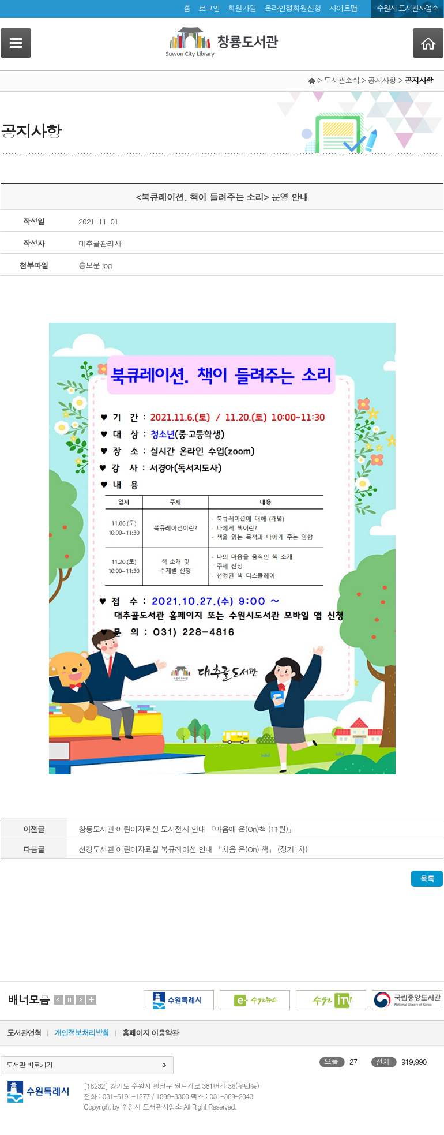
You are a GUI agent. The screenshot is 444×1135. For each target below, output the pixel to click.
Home (428, 43)
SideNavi (16, 43)
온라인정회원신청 (292, 7)
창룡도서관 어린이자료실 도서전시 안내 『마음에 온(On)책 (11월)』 (186, 828)
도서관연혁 (24, 1032)
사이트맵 (343, 7)
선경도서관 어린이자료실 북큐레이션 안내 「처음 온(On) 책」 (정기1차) (192, 849)
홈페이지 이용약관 (150, 1032)
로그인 (209, 7)
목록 (427, 878)
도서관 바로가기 (29, 1064)
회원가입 (242, 7)
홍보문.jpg (95, 265)
